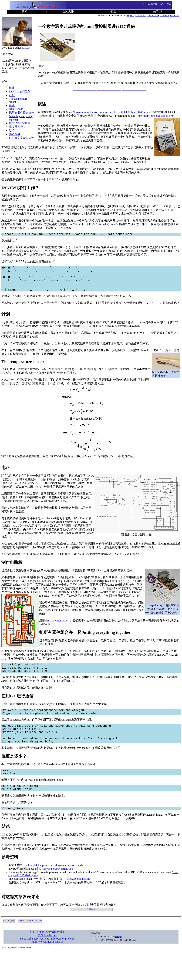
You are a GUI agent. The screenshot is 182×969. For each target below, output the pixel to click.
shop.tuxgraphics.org (56, 626)
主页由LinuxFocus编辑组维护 (47, 949)
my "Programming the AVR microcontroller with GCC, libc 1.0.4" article (109, 112)
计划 (12, 95)
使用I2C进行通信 (19, 123)
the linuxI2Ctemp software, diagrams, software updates (55, 882)
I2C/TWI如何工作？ (21, 91)
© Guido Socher (47, 952)
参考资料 (14, 134)
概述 (12, 87)
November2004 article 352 (58, 886)
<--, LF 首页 (8, 938)
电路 (12, 105)
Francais (174, 15)
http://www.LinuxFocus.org (47, 959)
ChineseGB (153, 15)
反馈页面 (91, 926)
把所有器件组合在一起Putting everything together (21, 116)
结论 (12, 130)
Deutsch (164, 15)
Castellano (141, 15)
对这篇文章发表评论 (21, 137)
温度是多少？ (17, 126)
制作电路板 (16, 108)
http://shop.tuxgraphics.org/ (158, 115)
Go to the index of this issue (30, 938)
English (130, 15)
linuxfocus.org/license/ (62, 956)
